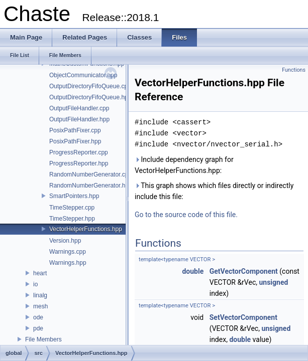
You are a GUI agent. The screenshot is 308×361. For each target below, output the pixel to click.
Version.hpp (65, 240)
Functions (293, 70)
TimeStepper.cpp (71, 207)
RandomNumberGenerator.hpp (90, 185)
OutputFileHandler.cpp (79, 108)
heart (40, 273)
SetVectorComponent (243, 317)
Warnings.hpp (67, 262)
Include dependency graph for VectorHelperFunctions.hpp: (184, 164)
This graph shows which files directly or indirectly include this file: (214, 191)
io (35, 284)
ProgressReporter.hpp (78, 163)
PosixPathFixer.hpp (75, 141)
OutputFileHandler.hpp (79, 119)
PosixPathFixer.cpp (75, 130)
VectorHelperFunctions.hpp (85, 229)
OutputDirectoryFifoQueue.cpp (90, 86)
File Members (43, 339)
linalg (40, 295)
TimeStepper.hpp (72, 218)
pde (38, 328)
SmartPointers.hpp (74, 196)
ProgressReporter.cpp (78, 152)
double (192, 271)
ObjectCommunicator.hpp (83, 75)
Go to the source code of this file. (186, 215)
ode (38, 317)
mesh (40, 306)
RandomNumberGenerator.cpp (90, 174)
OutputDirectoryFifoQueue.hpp (90, 97)
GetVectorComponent (244, 271)
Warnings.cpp (67, 251)
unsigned (273, 282)
